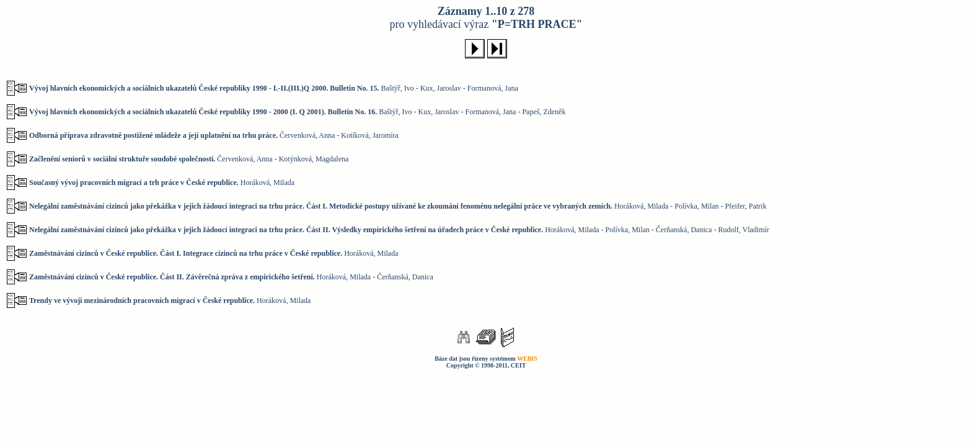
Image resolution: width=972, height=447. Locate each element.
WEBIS (527, 358)
